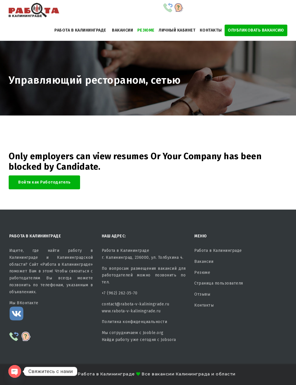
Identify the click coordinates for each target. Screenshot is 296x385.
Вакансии (122, 30)
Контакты (211, 30)
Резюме (146, 30)
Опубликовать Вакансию (256, 30)
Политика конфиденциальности (134, 321)
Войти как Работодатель (44, 182)
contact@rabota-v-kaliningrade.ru (135, 304)
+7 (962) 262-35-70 (120, 293)
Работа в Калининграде (80, 30)
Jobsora (168, 339)
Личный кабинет (177, 30)
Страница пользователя (218, 283)
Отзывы (202, 294)
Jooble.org (153, 332)
